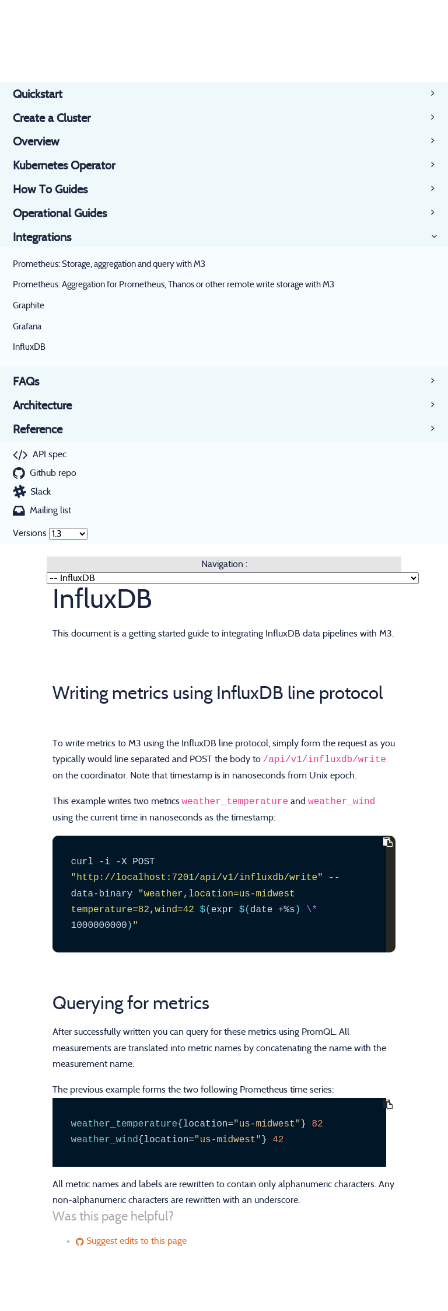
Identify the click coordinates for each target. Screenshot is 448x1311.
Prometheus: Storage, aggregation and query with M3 (109, 264)
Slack (40, 491)
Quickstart (44, 94)
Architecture (49, 406)
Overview (42, 142)
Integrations (48, 238)
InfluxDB (29, 347)
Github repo (53, 473)
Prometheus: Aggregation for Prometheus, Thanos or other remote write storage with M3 (173, 284)
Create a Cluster (58, 118)
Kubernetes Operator (70, 166)
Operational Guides (66, 214)
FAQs (32, 382)
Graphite (28, 305)
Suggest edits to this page (131, 1241)
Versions (30, 533)
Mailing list (50, 510)
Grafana (27, 326)
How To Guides (56, 190)
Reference (44, 430)
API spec (49, 454)
